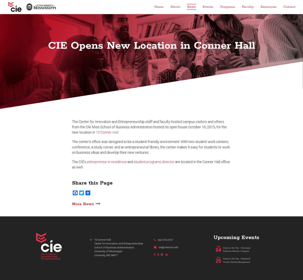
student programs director (154, 162)
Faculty (247, 7)
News (191, 7)
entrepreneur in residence (107, 162)
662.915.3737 (163, 239)
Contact (289, 7)
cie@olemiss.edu (166, 247)
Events (208, 7)
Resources (268, 7)
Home (158, 7)
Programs (227, 7)
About (175, 7)
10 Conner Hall (107, 132)
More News (83, 204)
